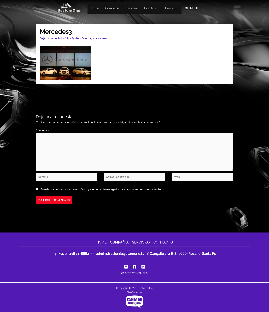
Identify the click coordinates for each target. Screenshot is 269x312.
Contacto (171, 8)
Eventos (151, 8)
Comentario (44, 130)
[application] (157, 8)
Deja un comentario (52, 38)
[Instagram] (185, 8)
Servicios (132, 8)
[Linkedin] (195, 8)
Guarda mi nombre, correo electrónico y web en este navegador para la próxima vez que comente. (100, 189)
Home (95, 8)
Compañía (112, 8)
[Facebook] (190, 8)
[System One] (69, 7)
